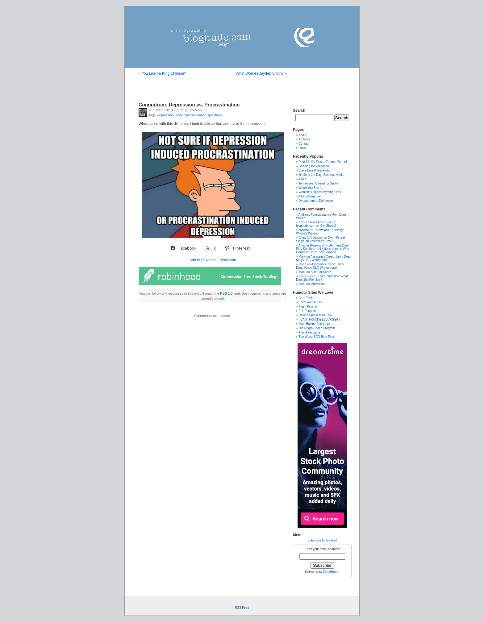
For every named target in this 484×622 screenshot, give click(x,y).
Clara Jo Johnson (310, 237)
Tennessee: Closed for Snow (318, 183)
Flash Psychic (308, 306)
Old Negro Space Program (316, 328)
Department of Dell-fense (315, 200)
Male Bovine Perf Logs (314, 324)
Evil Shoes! (328, 225)
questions (215, 115)
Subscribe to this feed (322, 540)
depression (165, 115)
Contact (303, 143)
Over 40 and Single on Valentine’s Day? (320, 239)
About (302, 135)
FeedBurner (331, 572)
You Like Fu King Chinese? (164, 73)
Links (302, 148)
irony (179, 115)
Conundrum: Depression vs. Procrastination (189, 104)
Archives (304, 139)
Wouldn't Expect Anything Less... (320, 192)
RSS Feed (242, 607)
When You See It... (311, 187)
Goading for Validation (313, 166)
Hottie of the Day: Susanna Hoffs (320, 174)
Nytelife (303, 230)
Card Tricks (306, 298)
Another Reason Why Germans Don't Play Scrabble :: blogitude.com (322, 247)
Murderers (318, 284)
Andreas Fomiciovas (312, 214)
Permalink (227, 260)
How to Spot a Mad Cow (315, 315)
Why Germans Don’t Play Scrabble (322, 250)
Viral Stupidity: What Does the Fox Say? (322, 278)
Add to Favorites (203, 260)
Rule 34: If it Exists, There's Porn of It (323, 162)
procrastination (195, 115)
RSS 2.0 (226, 293)
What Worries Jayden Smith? (260, 73)
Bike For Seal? (321, 272)
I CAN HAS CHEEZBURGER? (319, 319)
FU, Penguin (307, 311)
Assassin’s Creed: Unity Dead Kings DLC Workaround (323, 258)
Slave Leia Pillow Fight (314, 170)
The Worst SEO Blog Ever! (316, 336)
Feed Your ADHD (310, 302)
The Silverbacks (309, 332)
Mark (198, 110)
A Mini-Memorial (309, 196)
